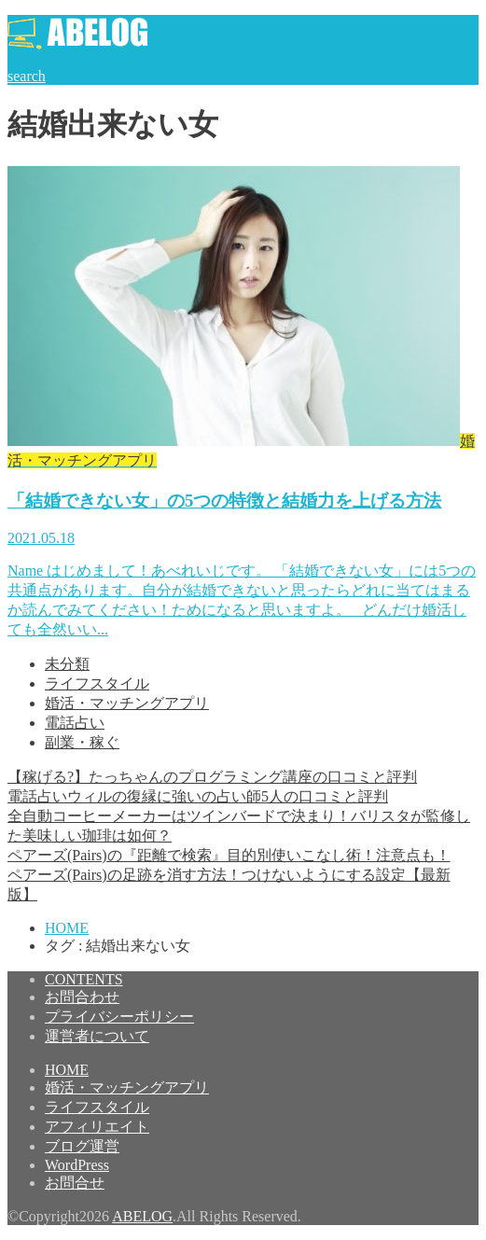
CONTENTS (84, 979)
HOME (67, 1070)
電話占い (74, 723)
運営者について (97, 1036)
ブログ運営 (82, 1146)
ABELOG (142, 1216)
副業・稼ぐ (82, 742)
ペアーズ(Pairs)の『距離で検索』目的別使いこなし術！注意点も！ (229, 855)
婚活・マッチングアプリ (127, 703)
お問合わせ (82, 997)
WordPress (77, 1165)
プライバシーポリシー (119, 1016)
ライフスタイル (97, 683)
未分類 (67, 664)
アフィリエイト (97, 1127)
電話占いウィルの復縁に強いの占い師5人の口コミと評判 (197, 796)
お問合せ (74, 1183)
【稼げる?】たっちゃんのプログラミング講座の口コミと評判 (212, 777)
